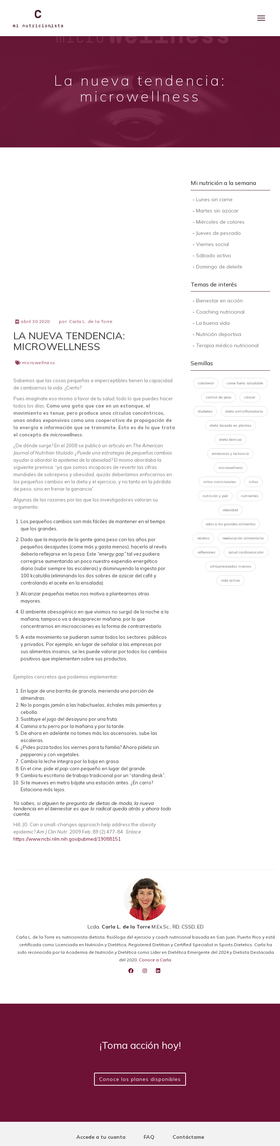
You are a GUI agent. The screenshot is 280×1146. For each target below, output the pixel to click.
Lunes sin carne (214, 199)
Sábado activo (213, 255)
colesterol (206, 383)
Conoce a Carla (155, 959)
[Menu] (261, 18)
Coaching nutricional (220, 312)
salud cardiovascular (246, 552)
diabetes (205, 411)
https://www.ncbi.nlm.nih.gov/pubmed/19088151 (67, 839)
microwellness (38, 362)
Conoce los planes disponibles (140, 1079)
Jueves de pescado (218, 233)
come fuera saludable (245, 383)
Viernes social (212, 244)
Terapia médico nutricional (227, 345)
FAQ (149, 1137)
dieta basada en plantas (230, 425)
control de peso (218, 397)
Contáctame (188, 1137)
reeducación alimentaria (243, 538)
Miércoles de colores (220, 222)
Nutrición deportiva (218, 334)
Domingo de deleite (219, 266)
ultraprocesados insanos (230, 566)
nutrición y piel (215, 496)
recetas (203, 538)
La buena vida (213, 323)
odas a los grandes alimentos (230, 524)
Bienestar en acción (219, 300)
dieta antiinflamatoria (244, 411)
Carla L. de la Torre (91, 321)
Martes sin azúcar (217, 210)
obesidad (230, 510)
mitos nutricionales (219, 481)
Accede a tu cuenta (101, 1137)
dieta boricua (230, 439)
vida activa (230, 580)
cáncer (249, 397)
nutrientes (249, 496)
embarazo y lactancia (230, 453)
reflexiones (206, 552)
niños (253, 481)
